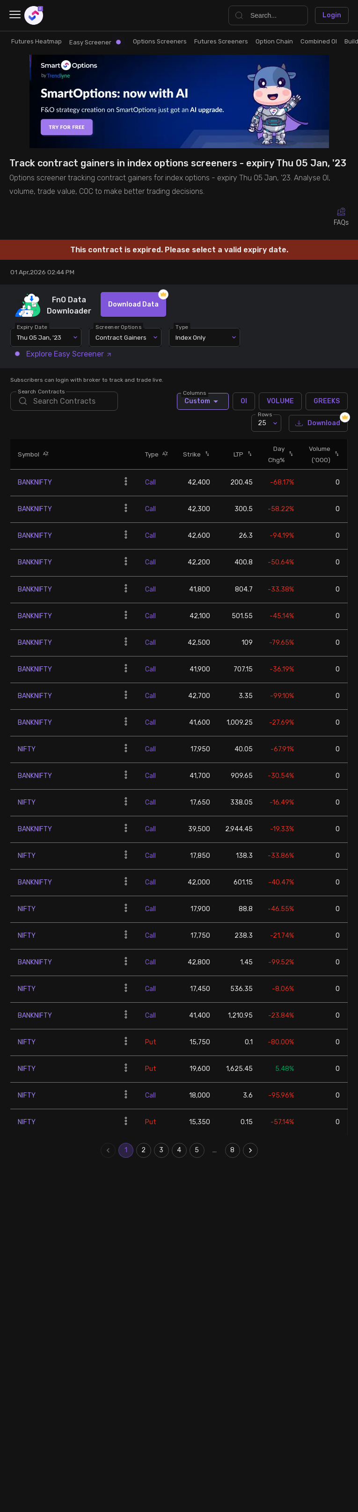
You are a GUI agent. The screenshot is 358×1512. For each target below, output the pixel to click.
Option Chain (274, 41)
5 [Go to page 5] (197, 1150)
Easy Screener (95, 42)
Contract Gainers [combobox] (120, 337)
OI (244, 401)
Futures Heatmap (36, 41)
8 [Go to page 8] (233, 1150)
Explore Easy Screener (63, 353)
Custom (202, 401)
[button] (44, 454)
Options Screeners (160, 41)
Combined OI (318, 41)
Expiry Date (32, 327)
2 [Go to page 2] (144, 1150)
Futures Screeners (221, 41)
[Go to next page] (250, 1150)
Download (318, 423)
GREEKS (326, 401)
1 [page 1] (126, 1150)
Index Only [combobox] (190, 337)
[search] (64, 401)
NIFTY (27, 749)
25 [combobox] (262, 423)
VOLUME (280, 401)
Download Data (133, 304)
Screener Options (119, 327)
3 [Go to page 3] (161, 1150)
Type (182, 327)
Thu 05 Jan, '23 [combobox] (39, 337)
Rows (265, 414)
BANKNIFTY (35, 482)
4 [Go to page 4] (179, 1150)
